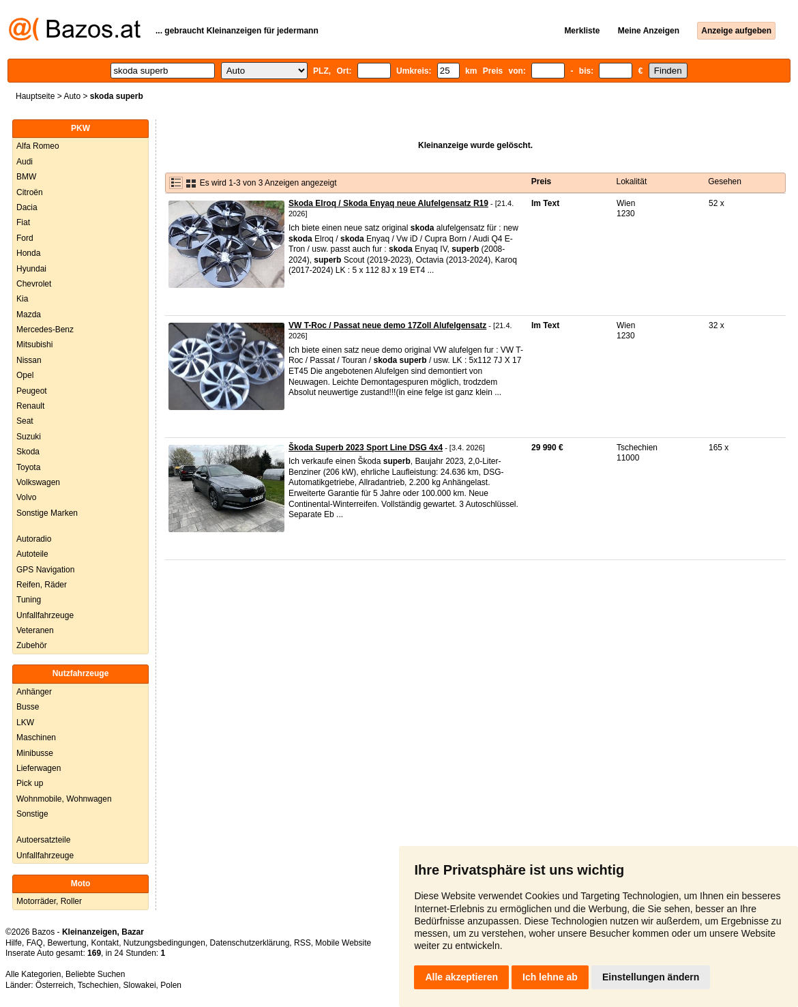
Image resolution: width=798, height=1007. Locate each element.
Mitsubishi (34, 344)
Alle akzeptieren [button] (461, 977)
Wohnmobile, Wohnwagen (64, 799)
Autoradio (33, 539)
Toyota (28, 467)
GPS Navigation (45, 569)
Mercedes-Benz (45, 329)
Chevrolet (33, 284)
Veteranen (35, 630)
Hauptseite (35, 96)
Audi (24, 161)
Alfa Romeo (37, 146)
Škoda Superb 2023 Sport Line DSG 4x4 (366, 447)
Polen (170, 985)
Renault (30, 406)
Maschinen (36, 737)
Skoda (28, 451)
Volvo (26, 497)
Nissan (29, 360)
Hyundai (31, 269)
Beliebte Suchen (95, 974)
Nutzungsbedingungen (164, 943)
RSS (302, 943)
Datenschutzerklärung (250, 943)
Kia (22, 299)
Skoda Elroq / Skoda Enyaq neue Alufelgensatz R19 (388, 203)
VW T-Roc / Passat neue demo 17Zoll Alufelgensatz (387, 325)
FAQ (35, 943)
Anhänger (34, 692)
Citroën (29, 192)
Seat (24, 421)
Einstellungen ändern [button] (650, 977)
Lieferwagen (38, 768)
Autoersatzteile (43, 840)
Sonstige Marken (47, 513)
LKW (25, 722)
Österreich (54, 985)
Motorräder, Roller (49, 901)
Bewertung (66, 943)
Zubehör (31, 645)
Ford (24, 238)
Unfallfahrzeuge (45, 615)
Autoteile (32, 554)
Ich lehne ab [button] (550, 977)
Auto (71, 96)
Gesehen (724, 181)
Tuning (28, 599)
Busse (27, 707)
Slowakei (139, 985)
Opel (24, 375)
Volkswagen (38, 482)
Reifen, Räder (41, 584)
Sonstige (32, 814)
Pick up (29, 783)
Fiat (23, 222)
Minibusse (34, 753)
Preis (541, 181)
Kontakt (105, 943)
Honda (28, 253)
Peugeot (31, 391)
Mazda (28, 314)
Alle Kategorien (33, 974)
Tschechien (98, 985)
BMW (26, 176)
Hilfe (13, 943)
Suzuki (28, 436)
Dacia (27, 207)
